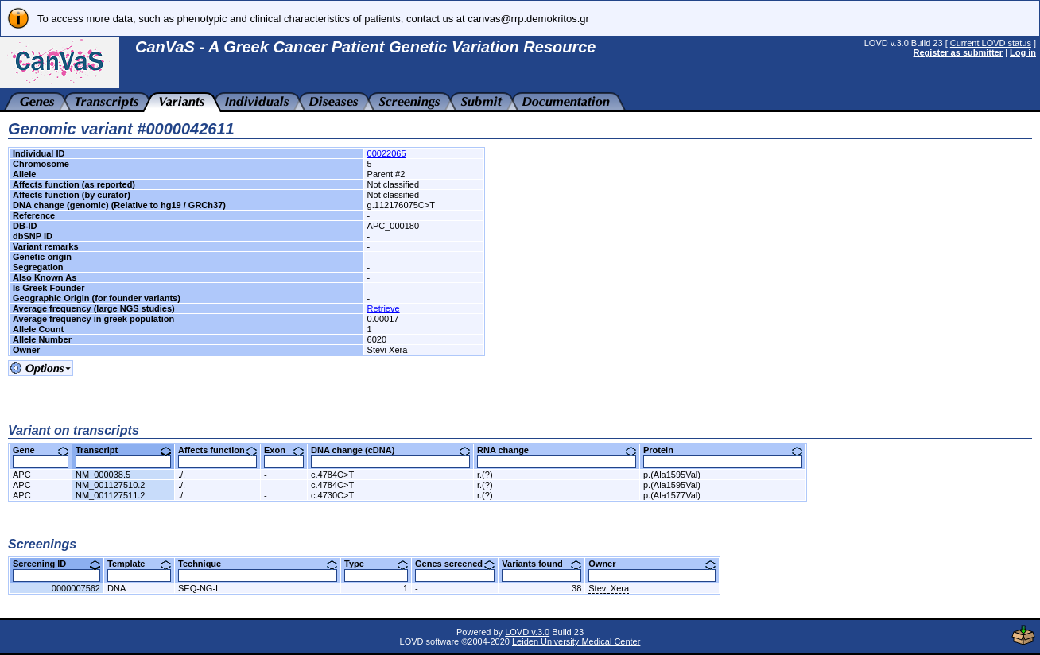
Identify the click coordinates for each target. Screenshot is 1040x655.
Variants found (541, 563)
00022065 (386, 153)
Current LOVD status (990, 43)
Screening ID (56, 563)
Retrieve (383, 308)
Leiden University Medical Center (576, 641)
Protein (722, 450)
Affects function (217, 450)
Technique (257, 563)
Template (139, 563)
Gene (40, 450)
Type (376, 563)
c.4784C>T (332, 474)
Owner (652, 563)
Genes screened (455, 563)
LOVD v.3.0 (527, 632)
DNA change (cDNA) (390, 450)
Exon (284, 450)
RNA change (556, 450)
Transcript (123, 450)
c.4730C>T (332, 495)
